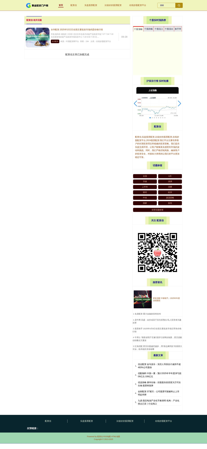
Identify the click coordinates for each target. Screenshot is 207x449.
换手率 (178, 29)
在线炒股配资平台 (137, 5)
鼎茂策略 (170, 198)
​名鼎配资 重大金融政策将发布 (148, 314)
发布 (170, 203)
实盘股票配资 (90, 5)
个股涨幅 (138, 29)
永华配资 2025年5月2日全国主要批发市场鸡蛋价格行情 (77, 29)
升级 (145, 181)
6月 (170, 176)
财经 (145, 192)
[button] (135, 103)
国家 (145, 203)
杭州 (170, 192)
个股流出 (169, 29)
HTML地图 (115, 436)
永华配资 (55, 41)
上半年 (145, 187)
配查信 (73, 5)
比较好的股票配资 (113, 5)
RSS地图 (107, 436)
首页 (61, 5)
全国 (145, 176)
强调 (170, 181)
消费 (170, 187)
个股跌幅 (148, 29)
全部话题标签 (157, 210)
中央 (145, 198)
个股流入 (159, 29)
